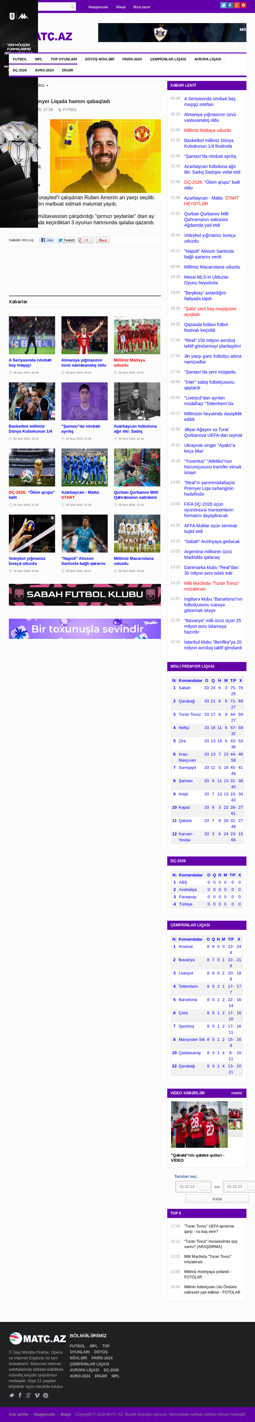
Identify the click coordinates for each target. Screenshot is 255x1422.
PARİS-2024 (132, 59)
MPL (38, 59)
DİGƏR (67, 70)
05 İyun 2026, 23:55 (131, 372)
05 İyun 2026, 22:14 (131, 438)
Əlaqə (120, 7)
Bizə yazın (141, 7)
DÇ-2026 (20, 70)
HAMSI (237, 1093)
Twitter (223, 5)
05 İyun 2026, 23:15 (26, 438)
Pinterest (243, 5)
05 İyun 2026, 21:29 (79, 504)
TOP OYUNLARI (64, 59)
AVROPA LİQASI (207, 59)
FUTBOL (20, 59)
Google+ (237, 5)
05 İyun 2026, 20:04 (131, 570)
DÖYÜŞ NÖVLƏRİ (99, 59)
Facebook (230, 5)
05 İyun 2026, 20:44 (26, 570)
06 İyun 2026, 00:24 (79, 372)
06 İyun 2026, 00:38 (26, 372)
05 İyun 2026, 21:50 (26, 504)
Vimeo (37, 1395)
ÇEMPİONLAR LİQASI (168, 59)
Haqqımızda (98, 7)
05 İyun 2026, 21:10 (131, 504)
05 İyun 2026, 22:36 (79, 438)
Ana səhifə (18, 1414)
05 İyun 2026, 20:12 (79, 570)
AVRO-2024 (44, 70)
